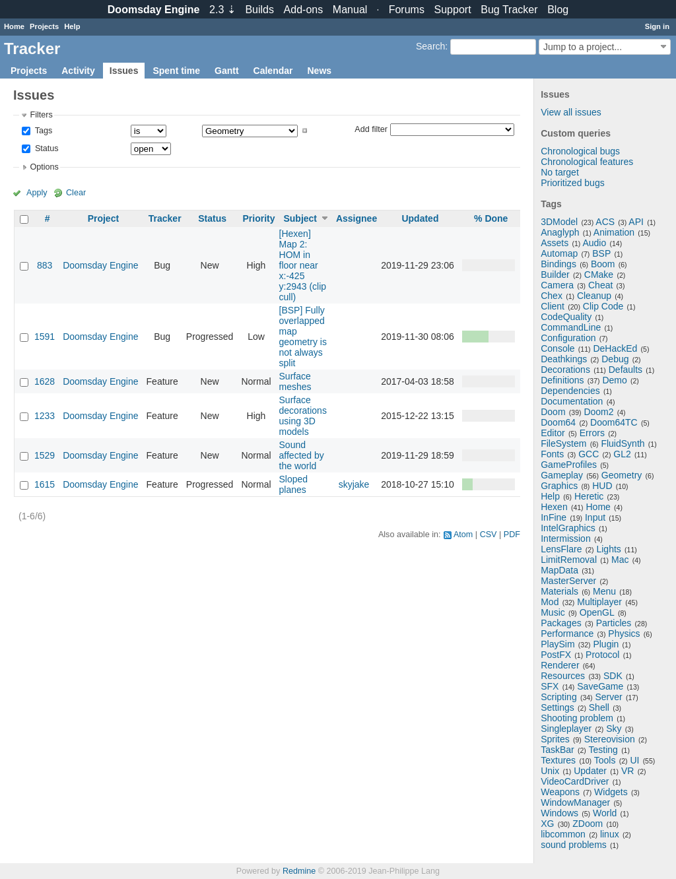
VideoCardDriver (575, 781)
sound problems (574, 844)
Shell (599, 707)
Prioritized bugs (573, 183)
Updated (419, 218)
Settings (557, 707)
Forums (406, 9)
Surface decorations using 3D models (303, 416)
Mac (619, 559)
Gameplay (562, 475)
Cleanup (594, 295)
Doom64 (558, 422)
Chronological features (587, 161)
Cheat (600, 285)
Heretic (588, 496)
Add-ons (303, 9)
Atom (463, 534)
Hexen (554, 507)
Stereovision (609, 739)
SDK (613, 675)
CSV (488, 534)
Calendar (273, 70)
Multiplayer (599, 602)
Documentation (572, 401)
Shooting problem (577, 718)
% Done (491, 218)
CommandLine (571, 327)
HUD (602, 485)
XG (547, 823)
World (605, 813)
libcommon (563, 834)
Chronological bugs (580, 151)
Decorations (565, 369)
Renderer (560, 665)
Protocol (602, 654)
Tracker (165, 218)
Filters (41, 114)
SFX (549, 686)
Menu (604, 591)
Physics (624, 633)
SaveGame (600, 686)
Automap (559, 253)
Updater (590, 770)
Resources (563, 675)
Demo (614, 380)
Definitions (562, 380)
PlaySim (557, 644)
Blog (557, 9)
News (319, 70)
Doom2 (598, 412)
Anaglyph (560, 232)
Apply (37, 192)
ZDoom (587, 823)
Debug (614, 359)
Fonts (552, 454)
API (636, 221)
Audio (594, 243)
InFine (553, 517)
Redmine (299, 871)
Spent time (176, 70)
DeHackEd (615, 348)
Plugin (606, 644)
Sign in (657, 26)
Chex (551, 295)
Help (72, 26)
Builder (555, 274)
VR (627, 770)
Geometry (621, 475)
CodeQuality (566, 316)
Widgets (611, 792)
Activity (78, 70)
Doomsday (154, 9)
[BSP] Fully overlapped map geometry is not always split (303, 336)
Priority (258, 218)
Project (103, 218)
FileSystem (563, 443)
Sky (613, 728)
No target (560, 172)
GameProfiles (569, 464)
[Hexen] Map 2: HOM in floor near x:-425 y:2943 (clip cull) (303, 265)
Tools (605, 760)
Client (552, 306)
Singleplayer (566, 728)
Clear (76, 192)
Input (595, 517)
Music (553, 612)
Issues (124, 70)
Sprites (555, 739)
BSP (601, 253)
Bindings (558, 264)
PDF (512, 534)
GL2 (621, 454)
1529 (44, 455)
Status (45, 148)
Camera (557, 285)
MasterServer (568, 580)
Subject (300, 218)
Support (452, 9)
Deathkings (564, 359)
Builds (259, 9)
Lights (608, 549)
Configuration (568, 338)
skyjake (354, 484)
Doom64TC (614, 422)
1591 (44, 336)
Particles (614, 623)
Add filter (371, 128)
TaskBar (557, 749)
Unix (550, 770)
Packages (561, 623)
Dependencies (570, 390)
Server (609, 697)
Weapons (560, 792)
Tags (42, 130)
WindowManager (575, 802)
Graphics (559, 485)
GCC (588, 454)
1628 (44, 381)
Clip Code (603, 306)
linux (609, 834)
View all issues (571, 112)
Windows (559, 813)
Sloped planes (293, 484)
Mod (549, 602)
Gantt (227, 70)
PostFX (556, 654)
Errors (592, 433)
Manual (350, 9)
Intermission (565, 538)
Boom (603, 264)
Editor (553, 433)
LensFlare (561, 549)
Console (557, 348)
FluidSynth (622, 443)
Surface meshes (295, 381)
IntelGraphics (568, 528)
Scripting (558, 697)
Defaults (625, 369)
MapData (559, 570)
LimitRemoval (569, 559)
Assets (554, 243)
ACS (605, 221)
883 (44, 265)
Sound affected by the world (301, 455)
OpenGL (597, 612)
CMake (598, 274)
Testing (603, 749)
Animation (613, 232)
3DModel (559, 221)
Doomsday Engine (100, 265)
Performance (567, 633)
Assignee (356, 218)
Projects (44, 26)
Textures (558, 760)
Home (14, 26)
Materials (559, 591)
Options (44, 167)
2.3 (222, 9)
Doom (553, 412)
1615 (44, 484)
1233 (44, 415)
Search (430, 46)
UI (634, 760)
